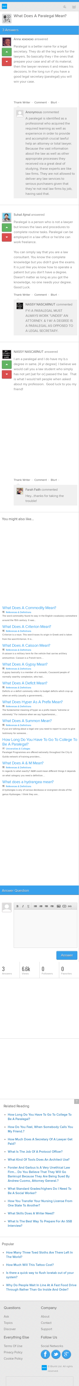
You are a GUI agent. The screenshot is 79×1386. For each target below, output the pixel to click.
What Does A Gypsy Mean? (25, 664)
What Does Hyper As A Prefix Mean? (32, 702)
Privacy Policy (13, 1352)
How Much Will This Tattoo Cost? (30, 1265)
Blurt (54, 102)
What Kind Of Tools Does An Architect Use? (39, 1160)
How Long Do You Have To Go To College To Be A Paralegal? (39, 742)
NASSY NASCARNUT (40, 304)
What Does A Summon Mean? (27, 721)
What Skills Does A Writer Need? (31, 1213)
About (45, 1316)
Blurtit (4, 6)
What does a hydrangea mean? (28, 782)
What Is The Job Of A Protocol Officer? (35, 1152)
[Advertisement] (39, 432)
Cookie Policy (13, 1358)
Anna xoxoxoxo (24, 39)
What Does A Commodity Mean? (29, 608)
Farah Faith (33, 490)
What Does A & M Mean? (23, 763)
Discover (10, 1329)
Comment (40, 102)
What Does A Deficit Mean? (24, 683)
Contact (46, 1323)
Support (46, 1329)
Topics (8, 1323)
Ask (6, 1316)
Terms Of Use (13, 1346)
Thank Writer (22, 102)
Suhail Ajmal (22, 215)
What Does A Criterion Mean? (26, 626)
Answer (67, 955)
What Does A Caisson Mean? (26, 645)
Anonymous (33, 112)
